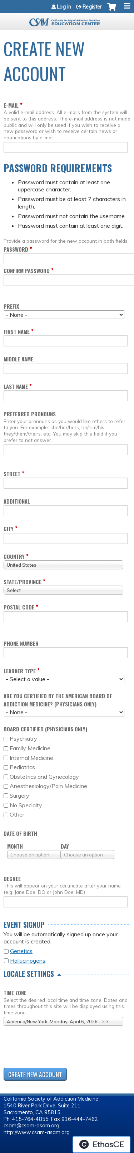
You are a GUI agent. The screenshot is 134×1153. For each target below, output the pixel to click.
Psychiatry (23, 738)
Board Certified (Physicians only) (45, 729)
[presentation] (58, 1048)
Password (16, 249)
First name (17, 331)
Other (17, 814)
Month (15, 846)
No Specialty (26, 805)
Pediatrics (22, 767)
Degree (12, 878)
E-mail (11, 105)
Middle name (18, 359)
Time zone (15, 993)
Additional (17, 501)
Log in (64, 6)
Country (14, 556)
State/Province (22, 582)
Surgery (19, 795)
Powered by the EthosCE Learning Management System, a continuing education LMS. (101, 1144)
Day (65, 846)
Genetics (21, 950)
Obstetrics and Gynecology (44, 776)
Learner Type (20, 671)
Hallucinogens (27, 960)
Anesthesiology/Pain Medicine (48, 785)
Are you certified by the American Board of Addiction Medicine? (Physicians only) (58, 699)
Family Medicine (30, 748)
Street (12, 474)
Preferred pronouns (30, 414)
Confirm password (27, 270)
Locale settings (29, 973)
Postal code (19, 607)
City (9, 528)
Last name (16, 386)
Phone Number (21, 643)
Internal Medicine (31, 757)
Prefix (11, 306)
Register (92, 6)
